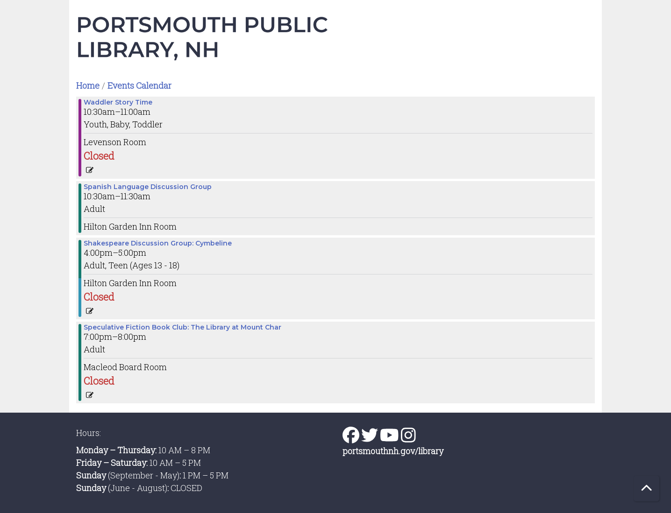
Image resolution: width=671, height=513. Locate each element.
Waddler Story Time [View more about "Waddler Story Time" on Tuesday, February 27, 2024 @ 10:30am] (118, 102)
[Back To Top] (646, 488)
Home (88, 85)
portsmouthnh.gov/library (393, 451)
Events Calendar (139, 85)
